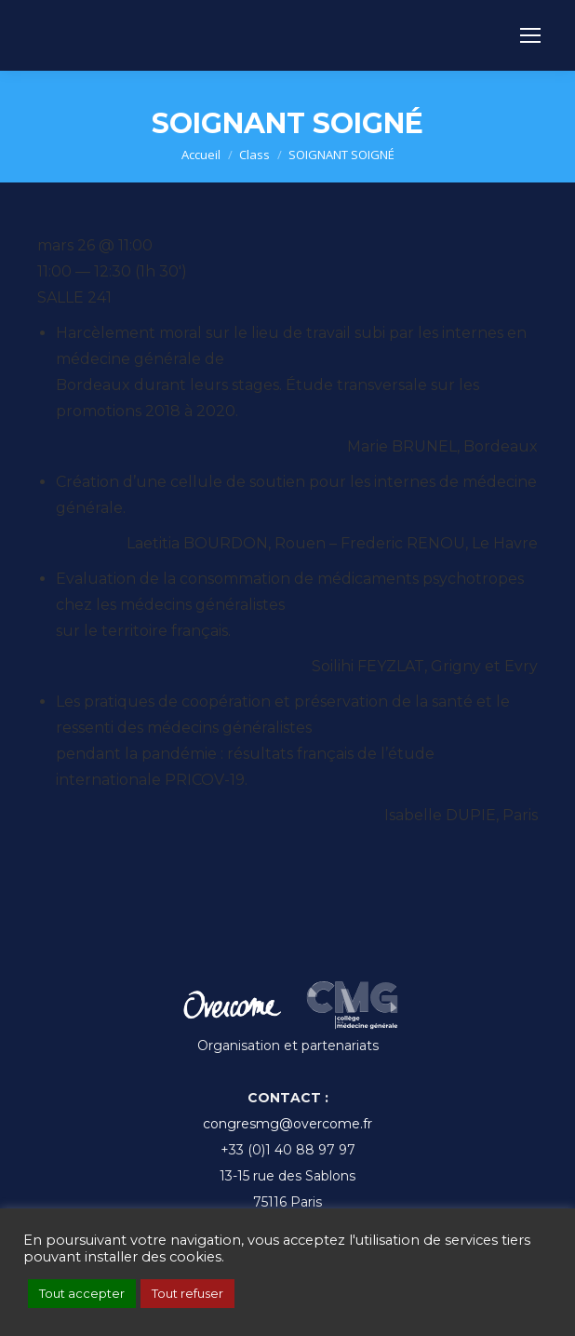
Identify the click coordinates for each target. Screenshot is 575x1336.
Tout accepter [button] (82, 1293)
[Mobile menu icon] (530, 35)
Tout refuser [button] (187, 1293)
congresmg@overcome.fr (287, 1123)
